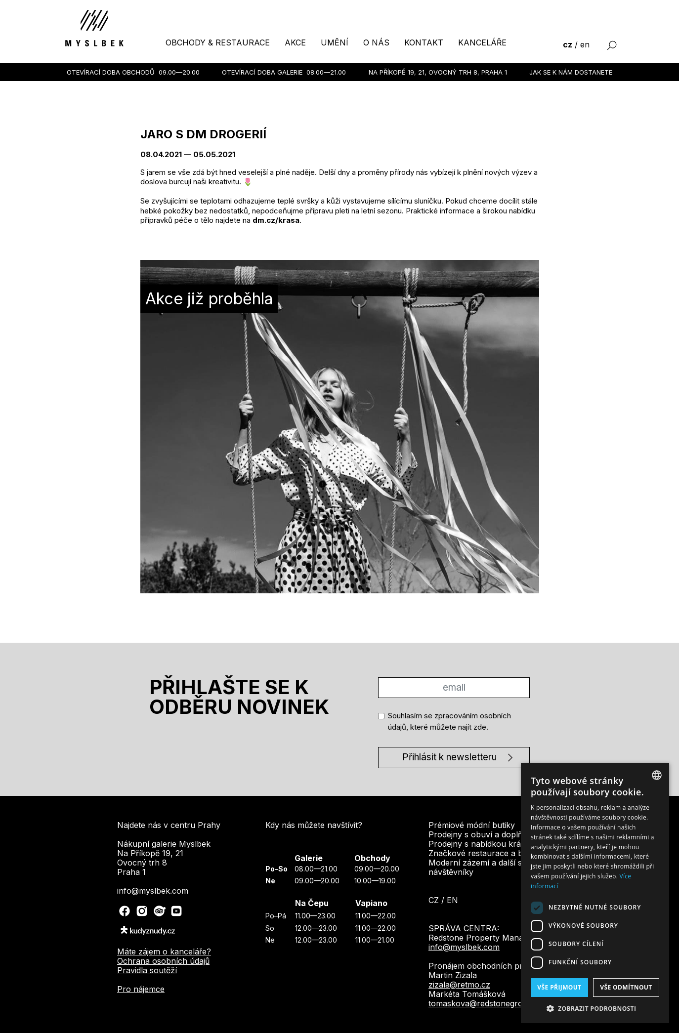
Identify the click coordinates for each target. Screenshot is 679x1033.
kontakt (423, 42)
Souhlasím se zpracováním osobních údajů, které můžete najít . (449, 721)
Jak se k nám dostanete (570, 72)
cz (567, 44)
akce (295, 42)
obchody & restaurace (218, 42)
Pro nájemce (141, 989)
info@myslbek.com (464, 947)
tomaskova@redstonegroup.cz (486, 1003)
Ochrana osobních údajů (163, 961)
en (585, 44)
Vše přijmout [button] (559, 987)
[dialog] (595, 893)
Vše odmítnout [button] (626, 987)
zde (479, 727)
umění (334, 42)
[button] (595, 1008)
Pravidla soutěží (147, 970)
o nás (376, 42)
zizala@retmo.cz (459, 985)
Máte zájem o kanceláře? (164, 951)
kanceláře (482, 42)
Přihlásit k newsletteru (449, 757)
